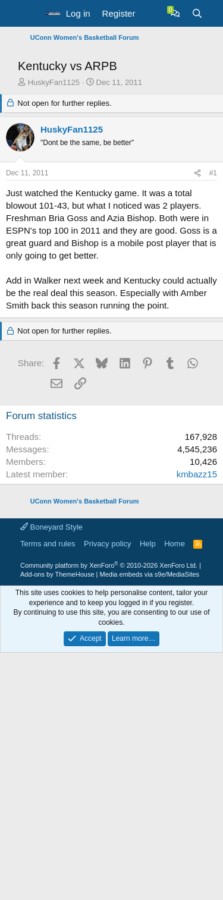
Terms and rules (47, 766)
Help (148, 766)
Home (174, 766)
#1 (213, 396)
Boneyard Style (51, 749)
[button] (28, 14)
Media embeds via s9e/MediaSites (150, 797)
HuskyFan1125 (54, 305)
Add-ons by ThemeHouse (57, 797)
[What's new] (152, 13)
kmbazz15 (197, 697)
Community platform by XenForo (108, 788)
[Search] (197, 13)
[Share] (197, 396)
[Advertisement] (111, 163)
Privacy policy (107, 766)
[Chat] (175, 13)
